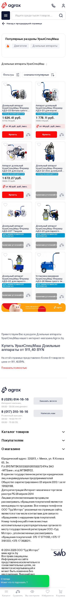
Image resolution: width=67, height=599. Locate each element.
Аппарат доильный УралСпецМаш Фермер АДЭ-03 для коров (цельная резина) (15, 168)
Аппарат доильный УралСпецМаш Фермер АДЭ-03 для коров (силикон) (49, 108)
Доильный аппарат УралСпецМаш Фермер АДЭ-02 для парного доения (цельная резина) (16, 279)
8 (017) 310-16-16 (14, 411)
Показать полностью (14, 367)
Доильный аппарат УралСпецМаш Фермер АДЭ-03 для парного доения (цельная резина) (50, 228)
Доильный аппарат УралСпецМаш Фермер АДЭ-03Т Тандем (15, 228)
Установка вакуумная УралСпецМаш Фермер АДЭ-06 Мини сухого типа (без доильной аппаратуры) (50, 279)
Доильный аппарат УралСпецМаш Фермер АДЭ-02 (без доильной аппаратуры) (49, 168)
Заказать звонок (48, 401)
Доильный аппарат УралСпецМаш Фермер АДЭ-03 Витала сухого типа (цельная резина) (15, 108)
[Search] (61, 15)
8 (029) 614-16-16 (15, 399)
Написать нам (48, 413)
